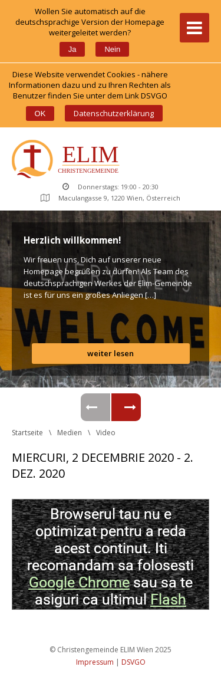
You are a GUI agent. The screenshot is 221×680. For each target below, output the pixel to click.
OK (40, 113)
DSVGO (133, 662)
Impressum (95, 662)
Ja (72, 49)
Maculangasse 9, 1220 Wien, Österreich (110, 197)
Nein (112, 49)
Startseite (27, 433)
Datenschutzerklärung (114, 113)
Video (106, 433)
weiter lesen (110, 353)
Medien (69, 433)
